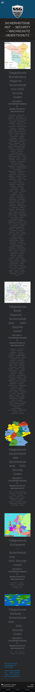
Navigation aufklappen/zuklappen (17, 2)
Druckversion (6, 684)
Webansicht (30, 686)
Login (32, 684)
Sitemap (13, 684)
